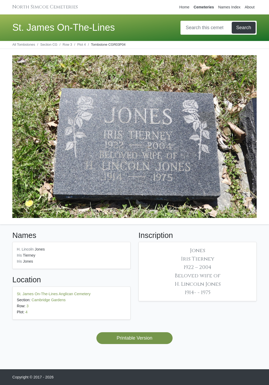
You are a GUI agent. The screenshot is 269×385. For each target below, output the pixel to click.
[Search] (207, 28)
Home (184, 7)
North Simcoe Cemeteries (45, 7)
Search (243, 27)
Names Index (229, 7)
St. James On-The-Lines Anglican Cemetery (54, 294)
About (250, 7)
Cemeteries (204, 7)
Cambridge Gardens (49, 300)
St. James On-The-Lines (63, 27)
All (23, 44)
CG (48, 44)
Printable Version (134, 338)
